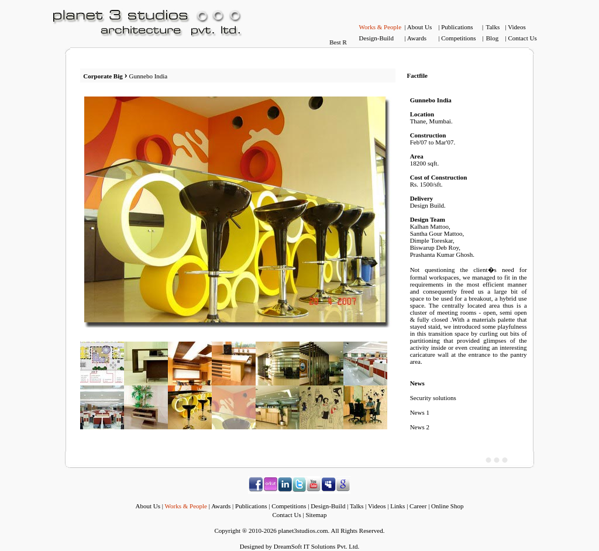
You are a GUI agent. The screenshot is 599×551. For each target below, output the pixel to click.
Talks (493, 26)
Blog (492, 38)
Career (417, 505)
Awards (416, 38)
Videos (517, 26)
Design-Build (376, 38)
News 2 (419, 427)
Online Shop (447, 505)
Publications (457, 26)
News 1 (419, 412)
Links (397, 505)
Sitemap (315, 514)
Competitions (458, 38)
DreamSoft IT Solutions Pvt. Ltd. (316, 546)
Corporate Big (103, 76)
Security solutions (433, 397)
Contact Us (522, 38)
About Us (419, 26)
